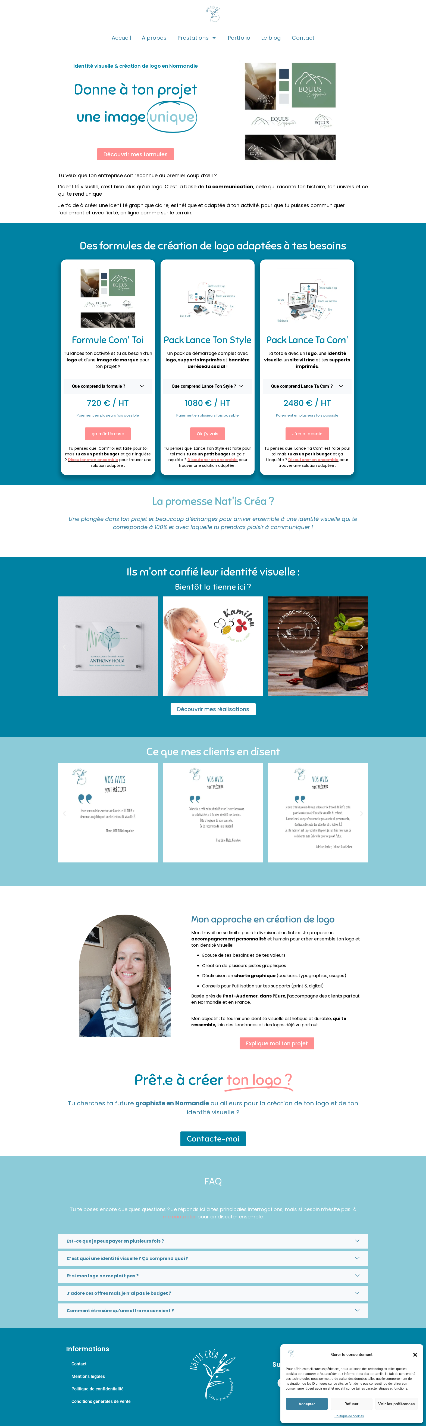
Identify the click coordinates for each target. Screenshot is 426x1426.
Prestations (197, 37)
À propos (154, 38)
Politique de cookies (349, 1416)
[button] (415, 1355)
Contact (303, 38)
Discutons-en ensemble (93, 459)
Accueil (121, 38)
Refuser (351, 1404)
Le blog (271, 38)
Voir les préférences (396, 1404)
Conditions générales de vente (101, 1401)
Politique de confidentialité (97, 1388)
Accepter (307, 1404)
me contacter (179, 1216)
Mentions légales (88, 1376)
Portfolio (239, 38)
